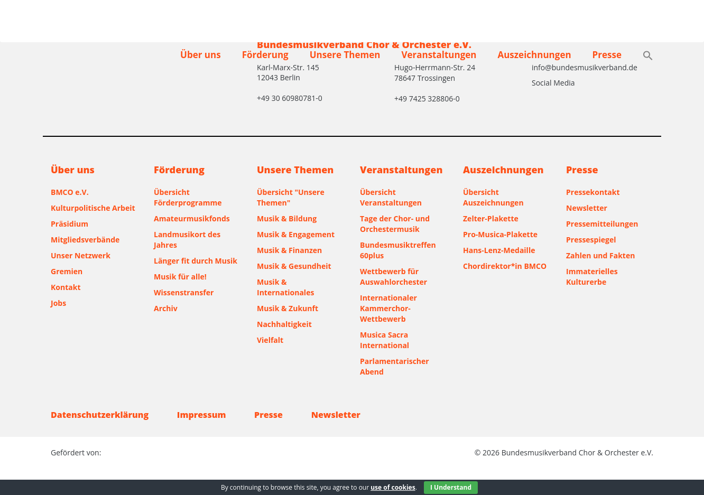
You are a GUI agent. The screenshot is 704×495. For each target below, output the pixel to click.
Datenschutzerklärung (100, 415)
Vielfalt (270, 340)
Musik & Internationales (285, 287)
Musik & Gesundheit (294, 266)
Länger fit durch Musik (195, 261)
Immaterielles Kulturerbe (592, 276)
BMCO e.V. (70, 192)
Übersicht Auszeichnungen (493, 197)
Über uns (200, 55)
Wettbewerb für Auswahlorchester (393, 276)
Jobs (58, 303)
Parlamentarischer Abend (394, 366)
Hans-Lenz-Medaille (499, 250)
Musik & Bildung (287, 218)
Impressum (201, 415)
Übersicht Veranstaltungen (391, 197)
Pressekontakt (592, 192)
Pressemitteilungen (602, 224)
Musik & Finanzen (289, 250)
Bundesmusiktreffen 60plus (398, 250)
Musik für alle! (180, 277)
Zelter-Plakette (490, 218)
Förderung (265, 55)
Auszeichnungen (534, 55)
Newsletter (586, 208)
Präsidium (69, 224)
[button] (648, 57)
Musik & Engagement (296, 234)
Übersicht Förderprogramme (188, 197)
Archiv (166, 308)
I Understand (450, 487)
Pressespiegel (591, 240)
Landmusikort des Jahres (187, 239)
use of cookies (392, 487)
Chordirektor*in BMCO (504, 266)
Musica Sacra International (384, 340)
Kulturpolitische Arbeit (93, 208)
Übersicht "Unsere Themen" (291, 197)
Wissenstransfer (184, 292)
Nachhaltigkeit (284, 324)
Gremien (66, 271)
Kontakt (65, 287)
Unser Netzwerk (80, 255)
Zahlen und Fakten (600, 255)
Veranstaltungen (438, 55)
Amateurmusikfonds (192, 218)
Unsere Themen (345, 55)
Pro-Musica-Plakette (500, 234)
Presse (607, 55)
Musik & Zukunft (287, 308)
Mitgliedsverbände (85, 240)
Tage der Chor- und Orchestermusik (395, 223)
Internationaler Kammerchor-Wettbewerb (388, 308)
